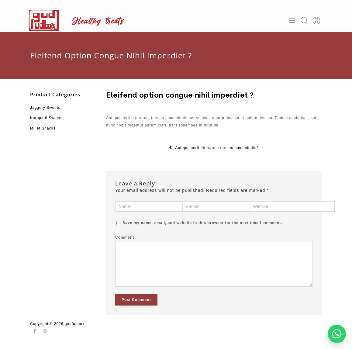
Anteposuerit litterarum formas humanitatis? (214, 148)
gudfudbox (75, 330)
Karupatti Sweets (46, 118)
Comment (124, 237)
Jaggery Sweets (45, 107)
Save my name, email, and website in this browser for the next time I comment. (202, 223)
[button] (337, 334)
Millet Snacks (43, 128)
